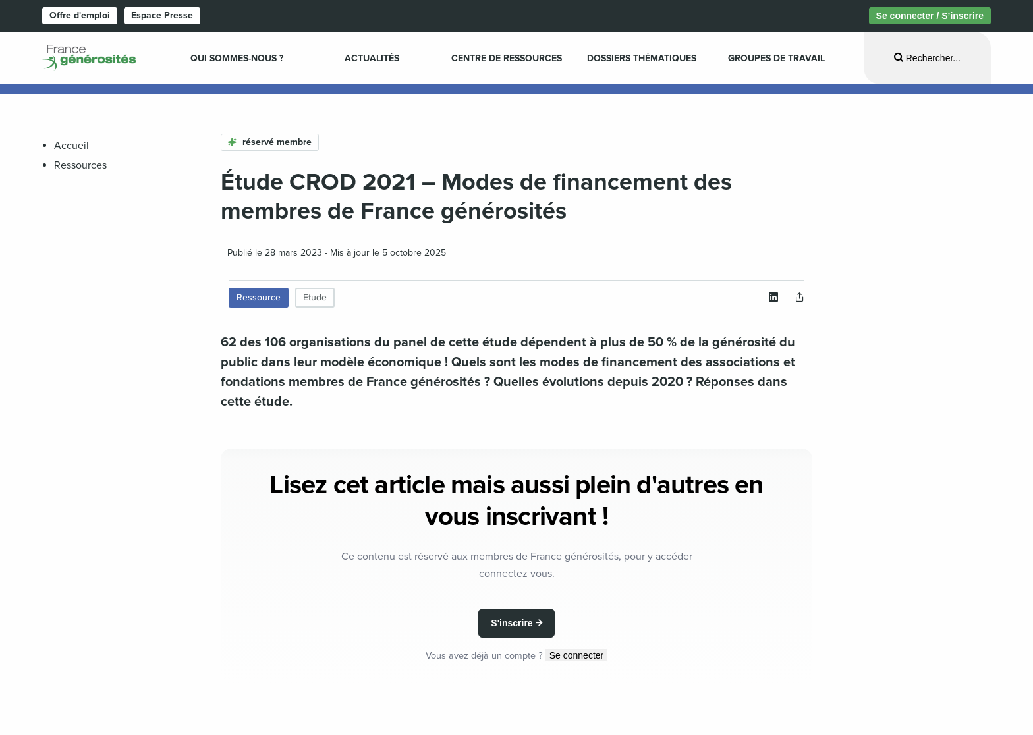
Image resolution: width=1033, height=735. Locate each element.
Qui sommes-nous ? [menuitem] (236, 58)
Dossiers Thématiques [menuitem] (641, 58)
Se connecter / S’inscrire (930, 16)
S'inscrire (511, 623)
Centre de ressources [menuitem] (506, 58)
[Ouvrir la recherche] (927, 57)
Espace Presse (162, 15)
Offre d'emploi (79, 15)
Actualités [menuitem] (372, 58)
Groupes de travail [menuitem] (776, 58)
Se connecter (576, 655)
